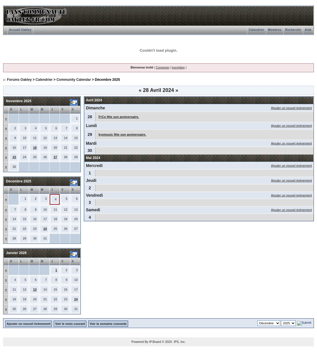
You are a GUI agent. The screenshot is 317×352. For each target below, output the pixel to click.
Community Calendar (73, 80)
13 (35, 289)
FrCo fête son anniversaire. (118, 116)
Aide (308, 29)
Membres (274, 29)
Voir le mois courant (70, 323)
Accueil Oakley (20, 29)
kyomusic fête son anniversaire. (122, 134)
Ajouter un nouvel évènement (291, 108)
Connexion (162, 67)
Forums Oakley (19, 80)
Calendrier (256, 29)
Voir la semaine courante (108, 323)
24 (45, 228)
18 (35, 147)
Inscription (178, 67)
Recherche (293, 29)
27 (55, 157)
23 (14, 157)
